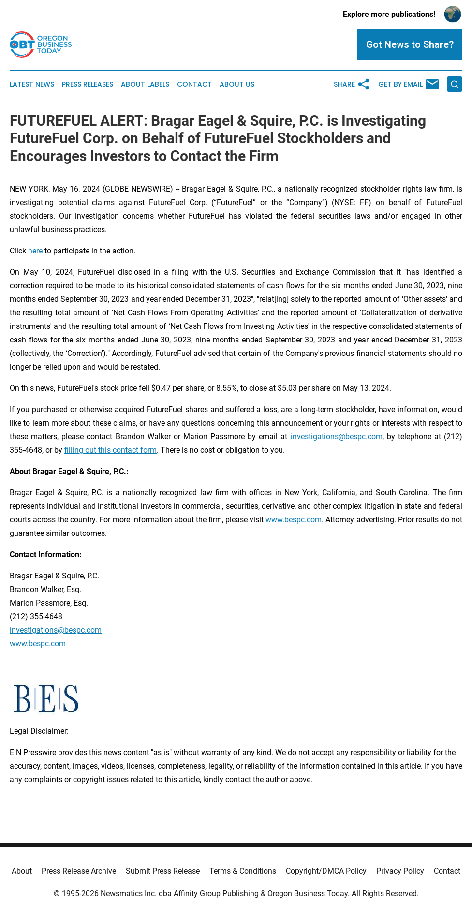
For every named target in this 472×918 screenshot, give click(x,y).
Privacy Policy (400, 870)
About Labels (145, 84)
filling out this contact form (110, 450)
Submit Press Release (163, 870)
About (22, 870)
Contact (194, 84)
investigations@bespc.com (337, 436)
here (35, 250)
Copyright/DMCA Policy (326, 870)
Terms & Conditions (242, 870)
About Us (237, 84)
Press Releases (87, 84)
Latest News (32, 84)
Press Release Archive (79, 870)
